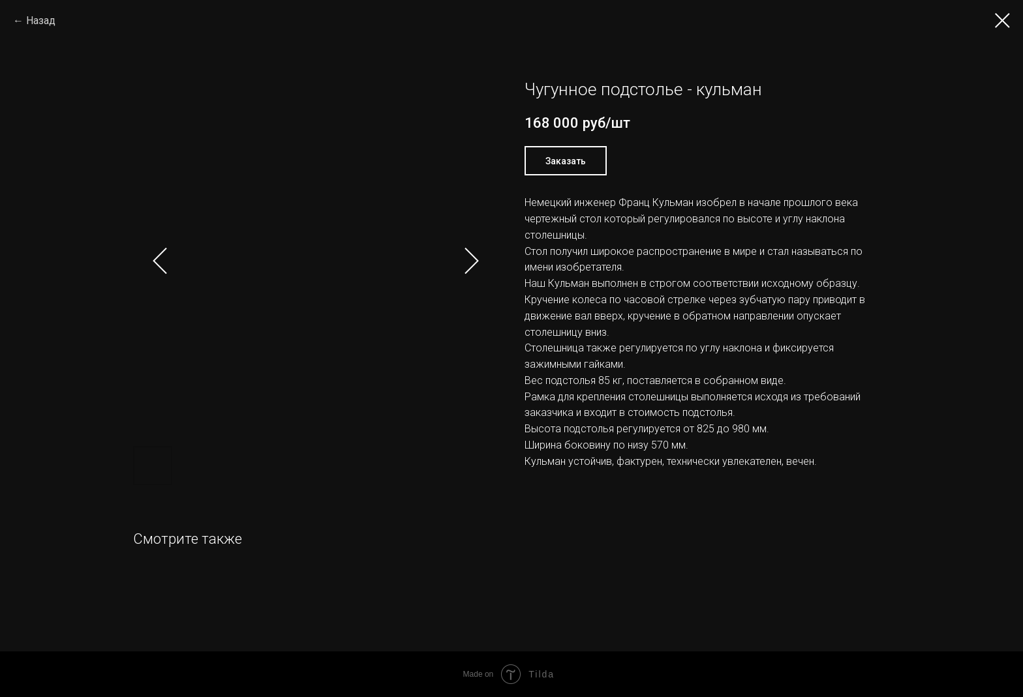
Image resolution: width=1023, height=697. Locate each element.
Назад (40, 20)
